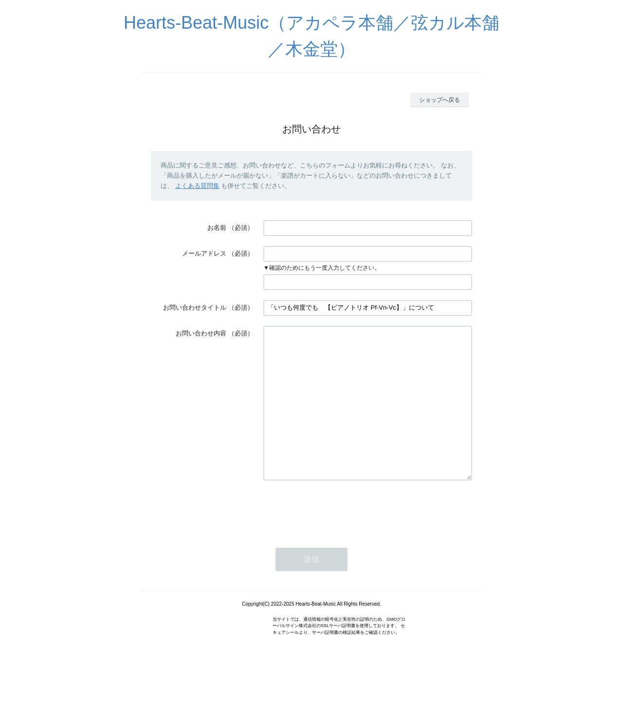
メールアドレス (204, 253)
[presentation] (337, 538)
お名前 (216, 227)
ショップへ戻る (439, 99)
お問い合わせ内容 (201, 333)
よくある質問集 (197, 185)
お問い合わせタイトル (194, 307)
